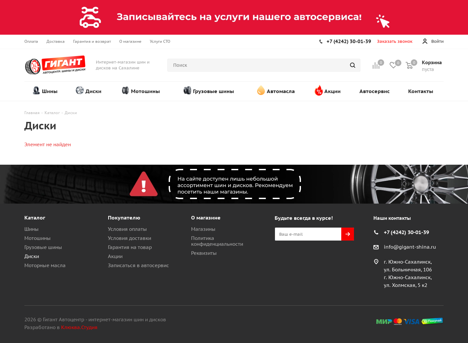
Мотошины (37, 238)
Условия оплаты (127, 229)
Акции (115, 256)
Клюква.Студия (79, 327)
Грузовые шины (43, 247)
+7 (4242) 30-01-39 (349, 41)
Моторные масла (45, 265)
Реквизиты (204, 253)
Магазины (203, 229)
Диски (31, 256)
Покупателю (124, 217)
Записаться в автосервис (138, 265)
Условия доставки (129, 238)
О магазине (206, 217)
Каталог (34, 217)
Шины (31, 229)
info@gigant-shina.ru (410, 247)
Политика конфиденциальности (217, 241)
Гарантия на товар (130, 247)
